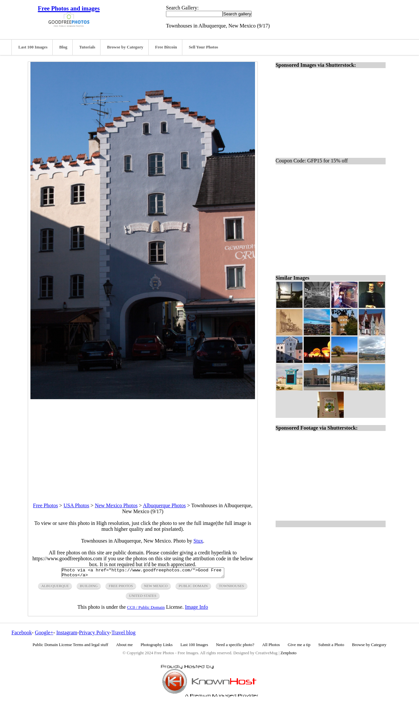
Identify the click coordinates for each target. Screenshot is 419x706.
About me (124, 646)
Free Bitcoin (166, 47)
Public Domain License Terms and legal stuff (70, 646)
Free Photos (45, 505)
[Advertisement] (142, 445)
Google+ (44, 634)
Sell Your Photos (203, 47)
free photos (121, 588)
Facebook (21, 634)
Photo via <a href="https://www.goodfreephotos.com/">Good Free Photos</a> (143, 573)
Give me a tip (299, 646)
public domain (193, 588)
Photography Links (156, 646)
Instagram (66, 634)
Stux (198, 541)
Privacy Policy (94, 634)
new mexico (156, 588)
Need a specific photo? (235, 646)
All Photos (271, 646)
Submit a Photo (331, 646)
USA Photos (76, 505)
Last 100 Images (32, 47)
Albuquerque (55, 588)
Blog (63, 47)
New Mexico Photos (116, 505)
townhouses (231, 588)
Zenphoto (289, 655)
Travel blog (123, 634)
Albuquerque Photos (164, 505)
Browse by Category (125, 47)
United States (142, 598)
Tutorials (87, 47)
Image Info (196, 609)
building (89, 588)
